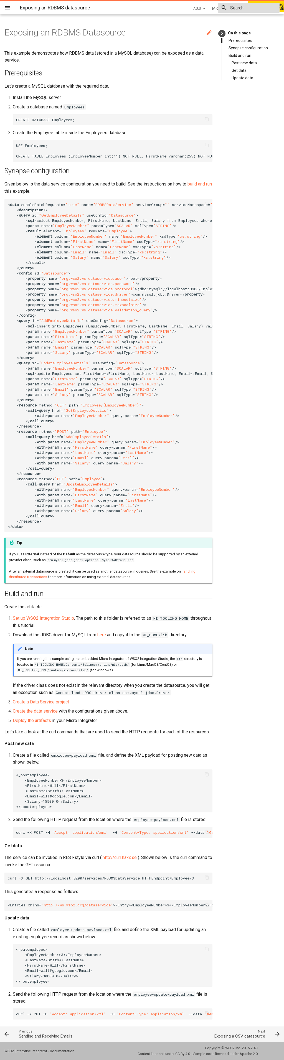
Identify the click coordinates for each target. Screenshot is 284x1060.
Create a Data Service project (41, 702)
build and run (199, 184)
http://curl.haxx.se (120, 857)
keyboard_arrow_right (222, 33)
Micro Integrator (187, 8)
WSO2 (230, 1048)
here (101, 634)
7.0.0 (157, 8)
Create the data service (35, 711)
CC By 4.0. (183, 1054)
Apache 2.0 (249, 1054)
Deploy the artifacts (32, 720)
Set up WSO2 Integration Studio (43, 618)
